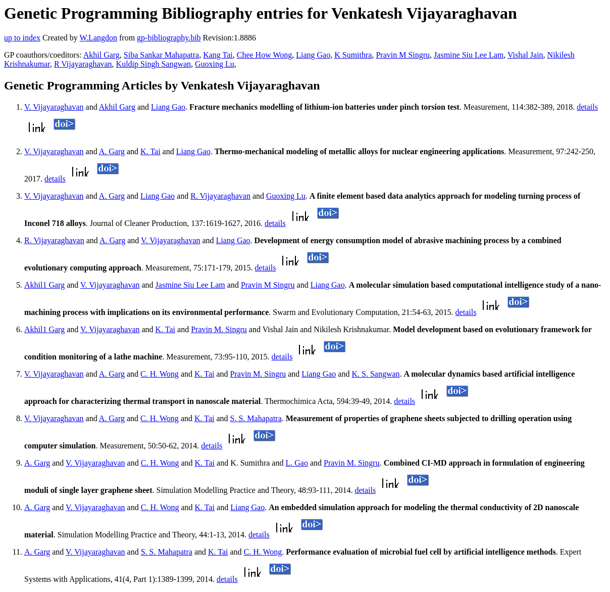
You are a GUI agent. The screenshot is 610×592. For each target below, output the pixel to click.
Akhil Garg (101, 55)
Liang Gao (313, 55)
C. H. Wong (159, 374)
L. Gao (296, 463)
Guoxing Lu (214, 64)
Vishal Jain (525, 55)
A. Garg (112, 151)
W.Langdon (98, 37)
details (587, 107)
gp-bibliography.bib (169, 37)
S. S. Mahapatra (256, 418)
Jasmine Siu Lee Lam (468, 55)
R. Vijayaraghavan (220, 196)
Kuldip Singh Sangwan (153, 64)
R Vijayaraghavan (83, 64)
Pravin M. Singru (219, 329)
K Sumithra (353, 55)
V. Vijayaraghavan (54, 107)
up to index (22, 37)
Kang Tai (218, 55)
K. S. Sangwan (375, 374)
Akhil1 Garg (44, 285)
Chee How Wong (264, 55)
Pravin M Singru (403, 55)
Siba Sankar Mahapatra (161, 55)
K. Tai (150, 151)
